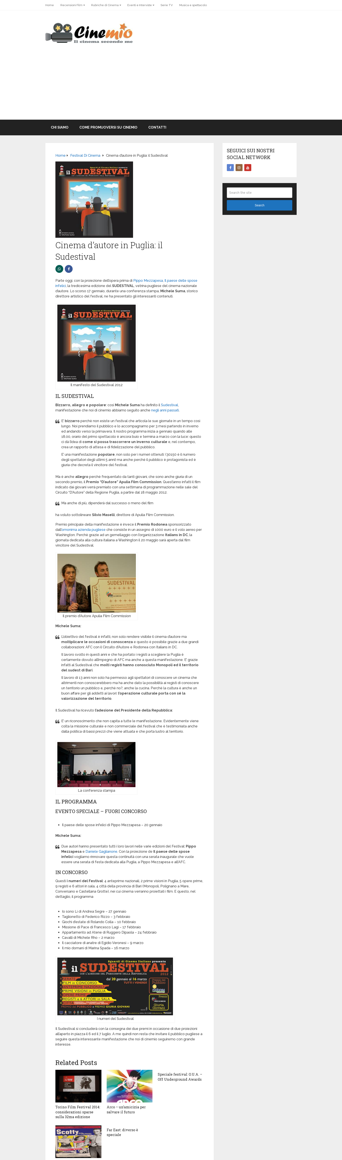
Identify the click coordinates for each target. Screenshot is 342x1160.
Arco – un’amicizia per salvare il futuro (126, 1109)
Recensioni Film (71, 5)
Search (259, 205)
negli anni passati (165, 410)
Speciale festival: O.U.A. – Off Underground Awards (180, 1076)
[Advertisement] (171, 86)
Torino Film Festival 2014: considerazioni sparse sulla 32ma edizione (77, 1112)
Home (49, 5)
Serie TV (167, 5)
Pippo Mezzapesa (148, 281)
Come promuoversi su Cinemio (108, 127)
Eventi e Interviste (139, 5)
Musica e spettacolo (193, 5)
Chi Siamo (59, 127)
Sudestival (169, 405)
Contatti (157, 127)
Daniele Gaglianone (101, 851)
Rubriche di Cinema (105, 5)
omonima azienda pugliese (84, 530)
